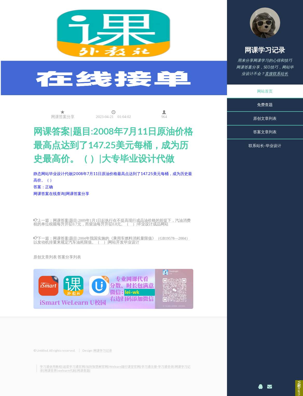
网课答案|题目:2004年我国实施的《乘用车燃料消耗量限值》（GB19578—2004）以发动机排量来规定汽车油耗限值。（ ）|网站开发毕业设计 (111, 239)
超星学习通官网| (74, 366)
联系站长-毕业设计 (265, 145)
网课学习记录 (265, 50)
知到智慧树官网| (97, 366)
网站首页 (265, 91)
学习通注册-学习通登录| (157, 366)
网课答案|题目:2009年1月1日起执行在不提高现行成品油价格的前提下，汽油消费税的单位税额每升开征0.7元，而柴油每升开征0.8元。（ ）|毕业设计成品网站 (112, 222)
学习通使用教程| (51, 366)
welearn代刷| (67, 370)
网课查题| (83, 370)
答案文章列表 (265, 132)
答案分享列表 (69, 257)
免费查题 (265, 104)
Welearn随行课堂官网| (125, 366)
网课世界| (51, 370)
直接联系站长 (276, 73)
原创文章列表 (265, 118)
